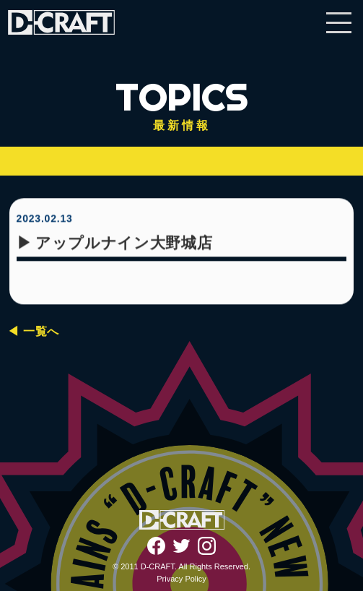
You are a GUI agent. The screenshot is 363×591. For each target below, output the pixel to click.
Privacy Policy (181, 578)
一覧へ (41, 331)
